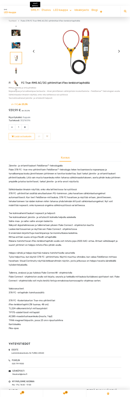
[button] (101, 12)
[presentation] (33, 51)
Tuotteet (12, 21)
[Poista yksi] (12, 127)
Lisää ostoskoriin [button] (21, 136)
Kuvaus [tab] (65, 157)
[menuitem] (35, 10)
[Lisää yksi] (25, 127)
